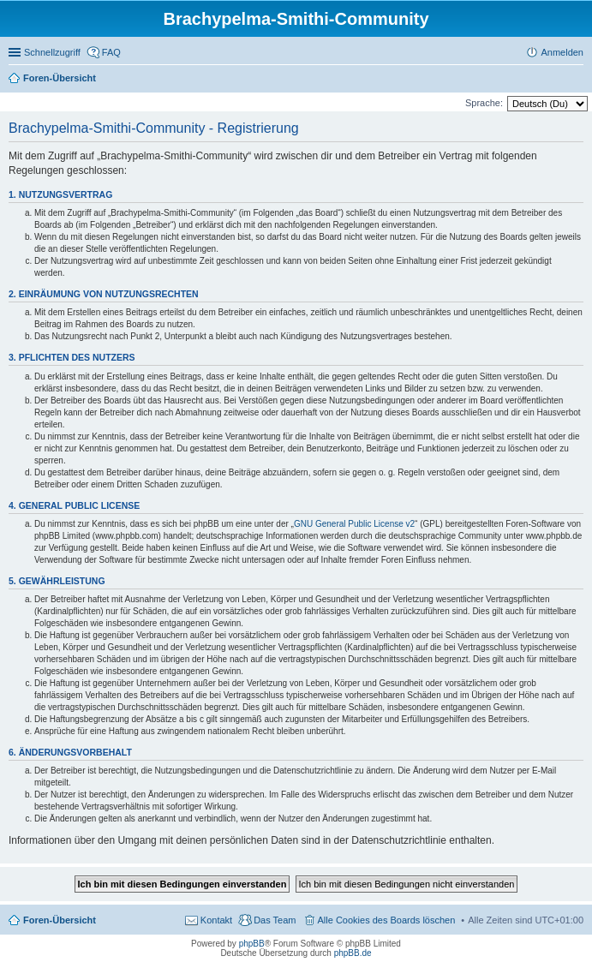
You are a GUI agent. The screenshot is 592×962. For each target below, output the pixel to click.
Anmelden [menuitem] (562, 52)
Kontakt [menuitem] (216, 920)
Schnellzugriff (52, 52)
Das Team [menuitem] (275, 920)
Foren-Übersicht (59, 920)
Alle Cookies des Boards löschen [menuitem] (387, 920)
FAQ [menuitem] (111, 52)
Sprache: (484, 103)
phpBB (252, 943)
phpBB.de (353, 953)
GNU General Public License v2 (354, 524)
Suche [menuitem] (578, 80)
